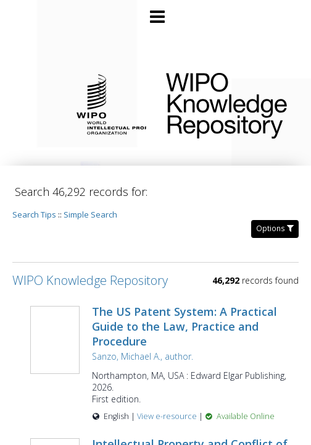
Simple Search (90, 214)
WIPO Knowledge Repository (228, 103)
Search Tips (34, 214)
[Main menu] (155, 11)
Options (275, 228)
